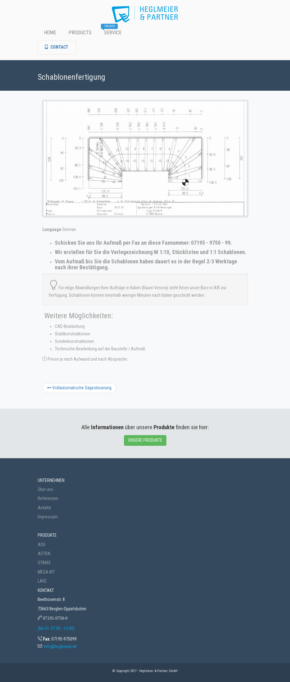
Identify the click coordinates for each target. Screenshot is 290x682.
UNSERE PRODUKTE (145, 440)
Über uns (45, 489)
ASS (41, 544)
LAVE (42, 581)
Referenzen (48, 498)
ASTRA (44, 553)
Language (51, 229)
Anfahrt (44, 507)
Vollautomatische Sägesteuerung (79, 387)
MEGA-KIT (46, 571)
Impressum (48, 516)
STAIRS (44, 562)
